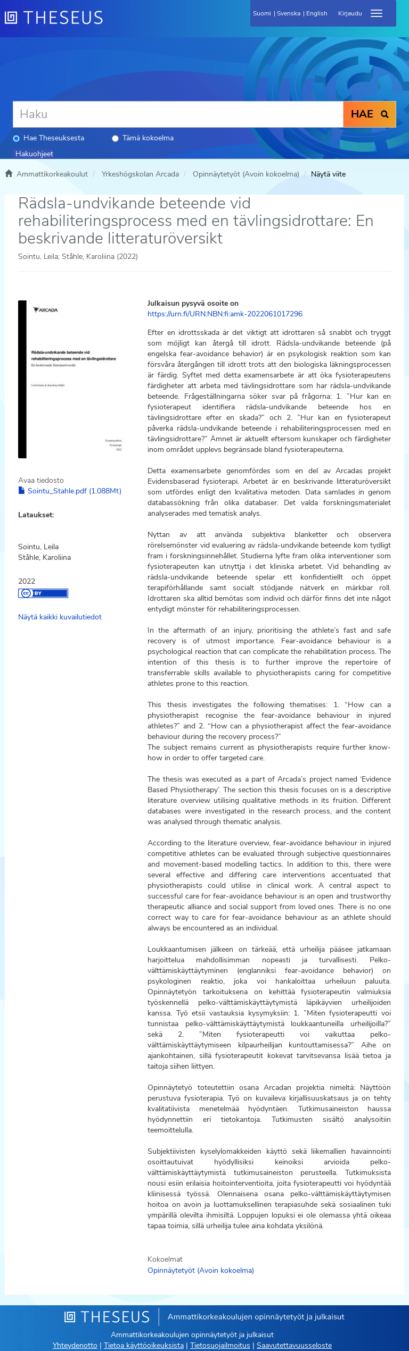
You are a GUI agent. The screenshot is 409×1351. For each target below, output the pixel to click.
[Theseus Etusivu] (111, 24)
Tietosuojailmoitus (220, 1345)
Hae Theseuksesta (48, 138)
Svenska (288, 13)
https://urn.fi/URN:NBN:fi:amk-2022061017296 (225, 314)
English (317, 13)
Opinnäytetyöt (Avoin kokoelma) (246, 174)
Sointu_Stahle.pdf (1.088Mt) (69, 491)
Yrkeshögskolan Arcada (140, 174)
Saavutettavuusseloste (294, 1345)
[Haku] (178, 114)
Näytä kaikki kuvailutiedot (60, 617)
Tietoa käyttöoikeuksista (144, 1345)
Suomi (262, 13)
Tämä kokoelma (143, 138)
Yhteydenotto (75, 1345)
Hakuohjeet (34, 154)
